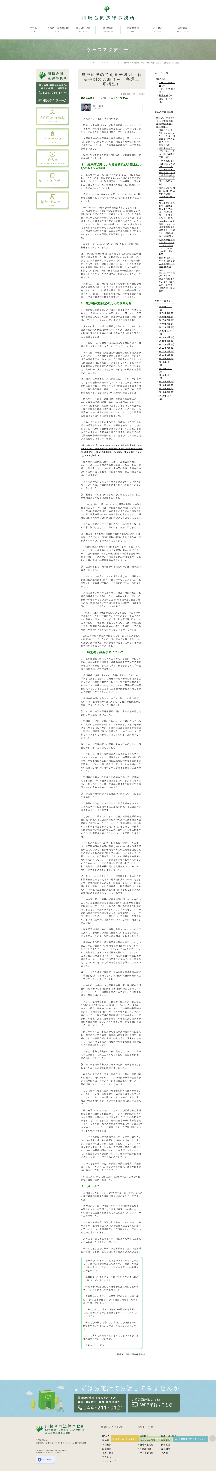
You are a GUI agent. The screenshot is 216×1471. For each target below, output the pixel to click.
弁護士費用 (108, 1453)
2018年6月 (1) (166, 351)
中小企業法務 (146, 1453)
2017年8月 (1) (166, 381)
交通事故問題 (146, 1444)
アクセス (106, 1457)
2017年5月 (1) (166, 385)
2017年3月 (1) (166, 392)
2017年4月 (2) (166, 388)
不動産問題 (145, 1449)
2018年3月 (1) (166, 358)
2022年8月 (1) (166, 337)
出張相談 (106, 1449)
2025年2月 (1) (166, 323)
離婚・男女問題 (169, 1436)
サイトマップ (109, 1461)
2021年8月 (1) (166, 341)
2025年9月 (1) (166, 313)
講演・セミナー (167, 99)
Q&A (158, 79)
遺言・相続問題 (148, 1440)
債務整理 (165, 1444)
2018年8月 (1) (166, 344)
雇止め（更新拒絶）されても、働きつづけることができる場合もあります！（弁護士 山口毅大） (167, 282)
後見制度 (165, 1449)
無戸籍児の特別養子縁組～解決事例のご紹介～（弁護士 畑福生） (167, 194)
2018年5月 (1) (166, 355)
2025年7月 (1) (166, 320)
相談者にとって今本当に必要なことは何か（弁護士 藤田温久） (167, 264)
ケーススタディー (113, 63)
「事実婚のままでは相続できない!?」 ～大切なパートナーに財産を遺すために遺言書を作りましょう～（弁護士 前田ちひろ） (167, 172)
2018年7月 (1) (166, 348)
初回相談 (106, 1444)
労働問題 (144, 1436)
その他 (164, 1453)
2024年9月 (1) (166, 327)
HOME (105, 1436)
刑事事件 (165, 1440)
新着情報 (163, 95)
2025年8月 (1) (166, 316)
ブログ (100, 63)
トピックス (164, 89)
